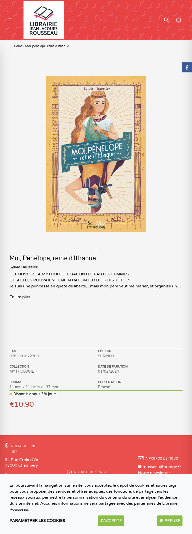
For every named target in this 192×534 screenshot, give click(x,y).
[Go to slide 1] (95, 248)
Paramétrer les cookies (37, 520)
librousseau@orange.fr (159, 466)
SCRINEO (106, 356)
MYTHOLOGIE (22, 371)
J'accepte (111, 520)
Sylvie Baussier (24, 267)
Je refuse (169, 520)
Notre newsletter (154, 472)
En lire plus (20, 296)
